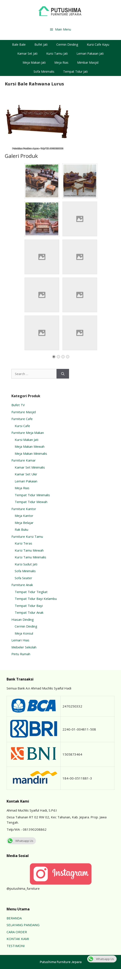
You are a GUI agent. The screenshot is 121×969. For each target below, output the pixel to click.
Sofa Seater (23, 578)
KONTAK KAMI (18, 939)
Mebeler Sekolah (23, 647)
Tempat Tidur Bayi (29, 605)
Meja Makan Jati (34, 62)
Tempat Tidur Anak (29, 612)
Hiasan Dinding (22, 619)
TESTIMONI (16, 946)
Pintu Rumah (20, 654)
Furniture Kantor (23, 509)
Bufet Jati (41, 44)
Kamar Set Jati (27, 53)
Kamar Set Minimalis (30, 467)
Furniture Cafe (22, 419)
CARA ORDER (17, 932)
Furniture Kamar (23, 460)
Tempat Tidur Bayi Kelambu (36, 598)
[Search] (63, 374)
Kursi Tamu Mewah (29, 550)
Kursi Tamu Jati (57, 53)
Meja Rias (61, 62)
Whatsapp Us (20, 840)
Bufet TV (18, 405)
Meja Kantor (24, 515)
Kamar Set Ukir (26, 474)
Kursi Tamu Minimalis (30, 557)
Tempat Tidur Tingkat (31, 592)
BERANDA (14, 918)
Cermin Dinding (67, 44)
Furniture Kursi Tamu (27, 536)
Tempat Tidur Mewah (31, 502)
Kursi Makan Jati (26, 439)
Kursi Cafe (22, 426)
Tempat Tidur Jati (75, 71)
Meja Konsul (24, 633)
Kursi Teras (23, 543)
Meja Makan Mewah (29, 446)
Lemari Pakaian (26, 481)
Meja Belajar (24, 522)
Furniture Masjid (23, 412)
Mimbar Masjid (87, 62)
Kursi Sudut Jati (26, 564)
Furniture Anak (22, 585)
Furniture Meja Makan (27, 432)
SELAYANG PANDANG (23, 925)
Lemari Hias (20, 640)
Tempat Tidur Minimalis (32, 495)
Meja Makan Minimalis (31, 453)
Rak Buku (21, 529)
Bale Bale (19, 44)
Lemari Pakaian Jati (90, 53)
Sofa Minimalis (44, 71)
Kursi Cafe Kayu (98, 44)
